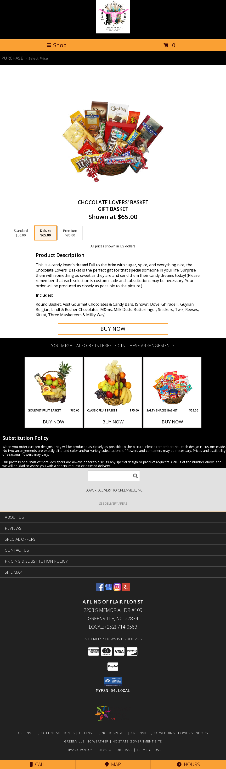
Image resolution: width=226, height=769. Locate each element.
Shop (56, 45)
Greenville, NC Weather (86, 741)
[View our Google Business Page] (109, 589)
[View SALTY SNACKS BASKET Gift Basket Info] (172, 383)
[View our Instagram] (117, 589)
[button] (113, 681)
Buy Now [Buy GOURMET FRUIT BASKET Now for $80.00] (53, 422)
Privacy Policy (78, 750)
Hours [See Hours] (188, 764)
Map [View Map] (113, 764)
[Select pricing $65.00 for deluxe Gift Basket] (45, 233)
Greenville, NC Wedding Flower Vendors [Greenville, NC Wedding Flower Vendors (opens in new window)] (169, 733)
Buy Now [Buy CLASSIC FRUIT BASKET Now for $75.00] (113, 422)
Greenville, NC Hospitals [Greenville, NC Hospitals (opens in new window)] (103, 733)
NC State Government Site (137, 741)
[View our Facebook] (100, 589)
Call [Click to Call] (38, 764)
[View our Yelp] (126, 589)
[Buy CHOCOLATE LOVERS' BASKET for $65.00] (113, 329)
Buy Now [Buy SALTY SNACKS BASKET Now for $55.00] (172, 422)
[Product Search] (114, 475)
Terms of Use (148, 750)
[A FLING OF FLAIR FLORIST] (113, 32)
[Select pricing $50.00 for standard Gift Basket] (21, 233)
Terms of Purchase (114, 750)
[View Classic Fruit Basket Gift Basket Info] (113, 383)
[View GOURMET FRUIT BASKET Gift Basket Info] (54, 383)
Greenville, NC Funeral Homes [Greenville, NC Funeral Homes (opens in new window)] (46, 733)
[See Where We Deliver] (113, 503)
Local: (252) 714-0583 (113, 627)
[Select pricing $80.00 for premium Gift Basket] (70, 233)
